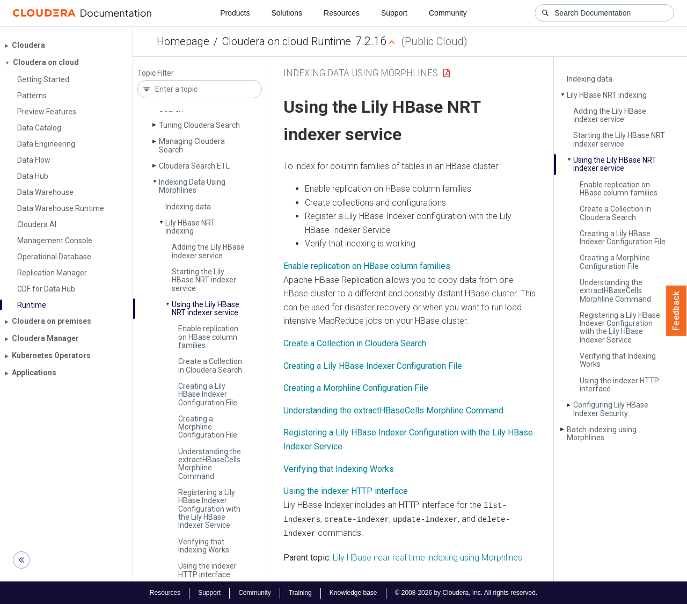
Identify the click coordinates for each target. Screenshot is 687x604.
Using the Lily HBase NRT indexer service (205, 308)
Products (235, 13)
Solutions (286, 13)
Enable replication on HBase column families (208, 337)
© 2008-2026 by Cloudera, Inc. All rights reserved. (466, 592)
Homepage (183, 41)
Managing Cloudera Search (192, 145)
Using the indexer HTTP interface (207, 570)
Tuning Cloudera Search (199, 125)
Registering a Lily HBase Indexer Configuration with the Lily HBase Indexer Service (209, 509)
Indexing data (188, 206)
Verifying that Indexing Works (203, 545)
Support (394, 13)
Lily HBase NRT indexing (190, 227)
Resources (342, 13)
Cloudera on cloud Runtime (286, 41)
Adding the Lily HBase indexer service (208, 251)
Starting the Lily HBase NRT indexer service (204, 280)
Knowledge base (353, 592)
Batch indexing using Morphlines (602, 433)
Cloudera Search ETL (194, 166)
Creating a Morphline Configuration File (207, 427)
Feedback (676, 311)
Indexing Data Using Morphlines (192, 186)
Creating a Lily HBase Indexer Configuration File (207, 394)
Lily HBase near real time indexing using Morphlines (427, 556)
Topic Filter (155, 73)
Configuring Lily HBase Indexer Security (610, 409)
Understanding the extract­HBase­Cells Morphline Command (209, 464)
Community (448, 13)
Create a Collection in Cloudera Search (210, 365)
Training (300, 592)
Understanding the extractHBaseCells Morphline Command (393, 410)
